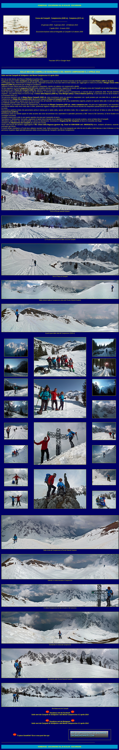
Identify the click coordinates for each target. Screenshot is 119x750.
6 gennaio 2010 (59, 25)
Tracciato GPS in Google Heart (59, 61)
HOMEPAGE (42, 5)
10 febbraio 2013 (72, 25)
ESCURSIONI (76, 5)
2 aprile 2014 (54, 28)
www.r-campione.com (79, 104)
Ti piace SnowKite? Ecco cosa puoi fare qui (33, 735)
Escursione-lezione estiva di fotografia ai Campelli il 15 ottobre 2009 (59, 32)
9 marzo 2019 (64, 28)
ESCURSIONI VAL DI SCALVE (59, 5)
